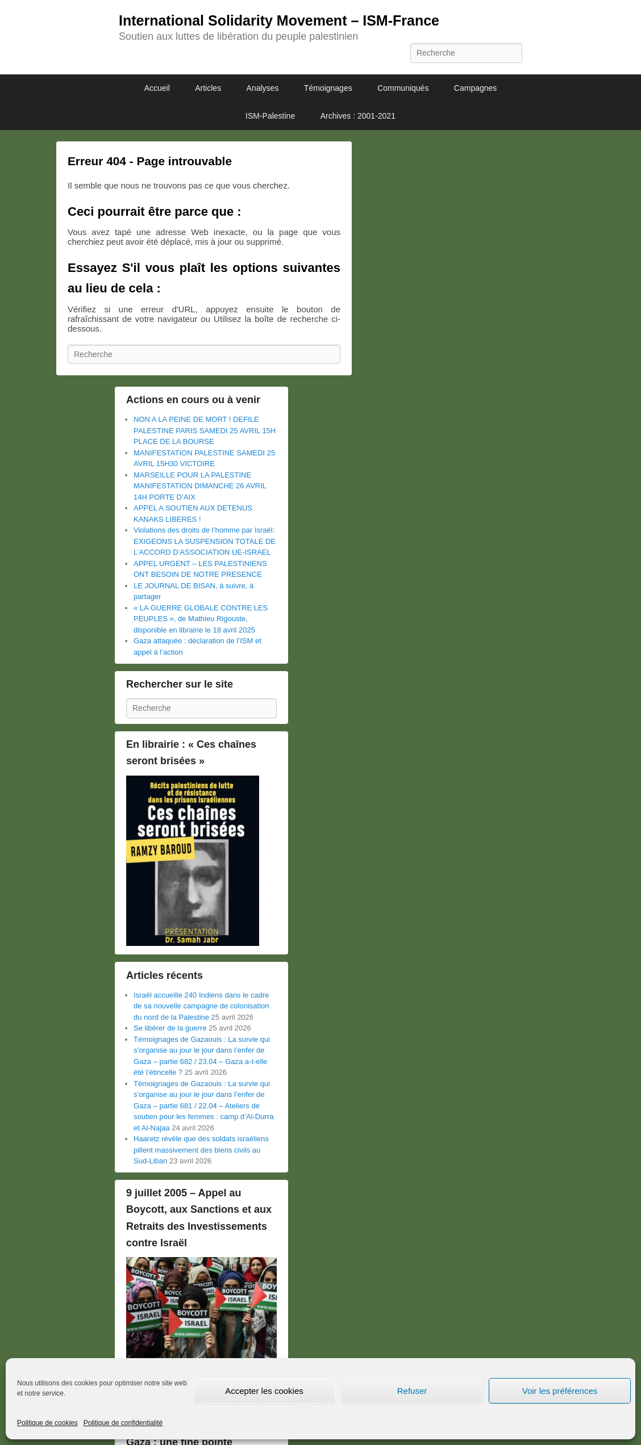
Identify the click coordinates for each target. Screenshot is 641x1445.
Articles (208, 88)
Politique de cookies (47, 1423)
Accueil (157, 88)
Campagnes (475, 88)
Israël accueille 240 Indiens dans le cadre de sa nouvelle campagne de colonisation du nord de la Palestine (201, 1006)
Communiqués (402, 88)
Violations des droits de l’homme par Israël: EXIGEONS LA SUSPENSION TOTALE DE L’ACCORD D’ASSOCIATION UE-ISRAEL (205, 541)
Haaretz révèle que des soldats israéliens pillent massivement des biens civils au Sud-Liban (201, 1149)
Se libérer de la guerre (170, 1028)
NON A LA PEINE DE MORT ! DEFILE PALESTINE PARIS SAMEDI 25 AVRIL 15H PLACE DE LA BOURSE (205, 430)
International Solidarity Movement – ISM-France (279, 20)
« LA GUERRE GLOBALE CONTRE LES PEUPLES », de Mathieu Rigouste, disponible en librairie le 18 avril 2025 (201, 619)
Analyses (263, 88)
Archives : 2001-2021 (358, 115)
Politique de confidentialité (123, 1423)
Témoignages (328, 88)
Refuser (412, 1391)
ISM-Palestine (270, 115)
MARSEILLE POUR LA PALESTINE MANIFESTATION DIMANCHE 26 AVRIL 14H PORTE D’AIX (200, 486)
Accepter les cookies (264, 1391)
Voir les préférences (560, 1391)
